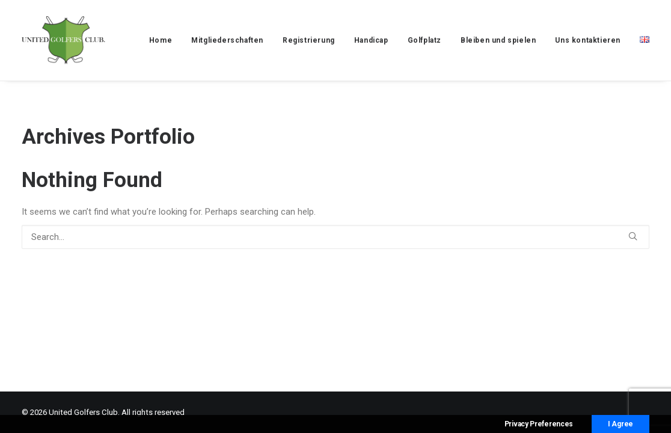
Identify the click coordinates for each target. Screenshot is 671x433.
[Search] (335, 237)
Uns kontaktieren (587, 40)
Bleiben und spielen (498, 40)
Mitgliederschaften (227, 40)
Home (160, 40)
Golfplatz (424, 40)
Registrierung (309, 40)
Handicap (371, 40)
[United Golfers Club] (63, 40)
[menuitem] (164, 40)
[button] (632, 236)
